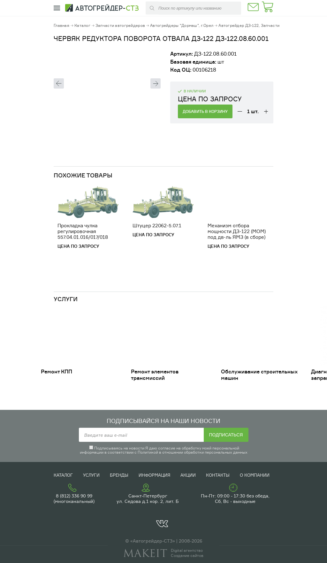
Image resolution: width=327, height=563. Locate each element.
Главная (61, 25)
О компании (255, 475)
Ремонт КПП (56, 371)
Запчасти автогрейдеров (120, 25)
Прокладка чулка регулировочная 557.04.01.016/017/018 (82, 231)
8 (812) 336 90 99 (74, 495)
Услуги (91, 475)
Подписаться (226, 434)
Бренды (119, 475)
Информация (154, 475)
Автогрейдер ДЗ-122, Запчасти (248, 25)
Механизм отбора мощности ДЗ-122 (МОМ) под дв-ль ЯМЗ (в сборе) (237, 231)
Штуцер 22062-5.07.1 (157, 226)
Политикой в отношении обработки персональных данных (192, 452)
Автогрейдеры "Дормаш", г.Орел (181, 25)
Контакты (218, 475)
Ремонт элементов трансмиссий (155, 374)
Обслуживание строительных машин (259, 374)
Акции (188, 475)
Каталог (82, 25)
